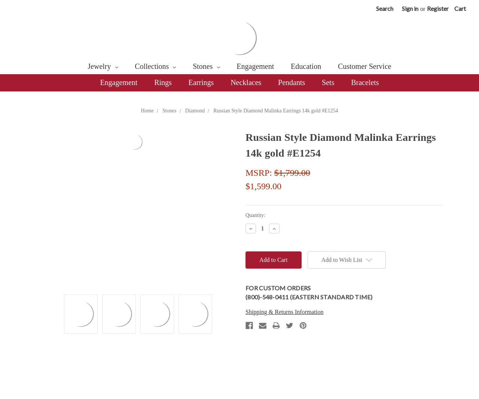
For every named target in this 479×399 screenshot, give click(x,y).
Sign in (410, 8)
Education (306, 66)
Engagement (255, 66)
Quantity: (255, 215)
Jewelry (103, 66)
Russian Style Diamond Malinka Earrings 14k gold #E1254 (275, 111)
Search (384, 8)
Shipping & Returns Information (284, 312)
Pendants (291, 82)
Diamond (195, 111)
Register (438, 8)
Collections (155, 66)
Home (147, 111)
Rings (163, 82)
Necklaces (246, 82)
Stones (206, 66)
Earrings (201, 82)
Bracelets (365, 82)
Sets (328, 82)
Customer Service (364, 66)
